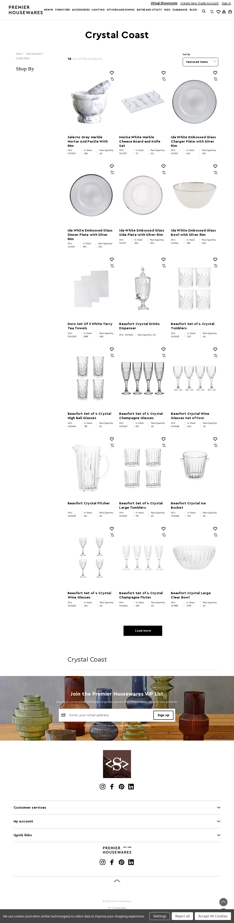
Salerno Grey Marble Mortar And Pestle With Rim (88, 141)
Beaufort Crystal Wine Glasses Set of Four (190, 416)
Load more (143, 630)
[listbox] (200, 62)
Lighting (98, 9)
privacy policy (142, 725)
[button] (37, 69)
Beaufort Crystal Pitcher (89, 503)
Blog (193, 9)
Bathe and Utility (149, 9)
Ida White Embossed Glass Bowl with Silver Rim (193, 232)
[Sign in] (224, 11)
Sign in (226, 3)
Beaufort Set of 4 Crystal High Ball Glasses (89, 416)
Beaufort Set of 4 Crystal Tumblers (192, 326)
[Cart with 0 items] (230, 11)
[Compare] (212, 11)
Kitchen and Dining (121, 9)
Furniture (62, 9)
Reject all (182, 916)
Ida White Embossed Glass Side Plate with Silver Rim (141, 232)
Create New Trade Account (199, 3)
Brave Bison (120, 908)
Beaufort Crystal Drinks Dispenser (139, 326)
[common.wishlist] (218, 11)
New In (48, 9)
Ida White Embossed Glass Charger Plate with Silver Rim (193, 141)
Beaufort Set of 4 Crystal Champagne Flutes (141, 595)
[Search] (203, 11)
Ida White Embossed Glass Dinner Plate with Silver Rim (90, 235)
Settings (159, 916)
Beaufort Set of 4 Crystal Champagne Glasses (141, 416)
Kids (167, 9)
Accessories (81, 9)
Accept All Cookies (213, 916)
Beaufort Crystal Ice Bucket (188, 505)
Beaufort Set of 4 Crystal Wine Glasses (89, 595)
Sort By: (186, 54)
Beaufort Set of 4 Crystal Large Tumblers (141, 505)
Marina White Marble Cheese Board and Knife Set (139, 141)
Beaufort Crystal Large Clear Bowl (191, 595)
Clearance (179, 9)
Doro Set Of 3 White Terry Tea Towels (90, 326)
